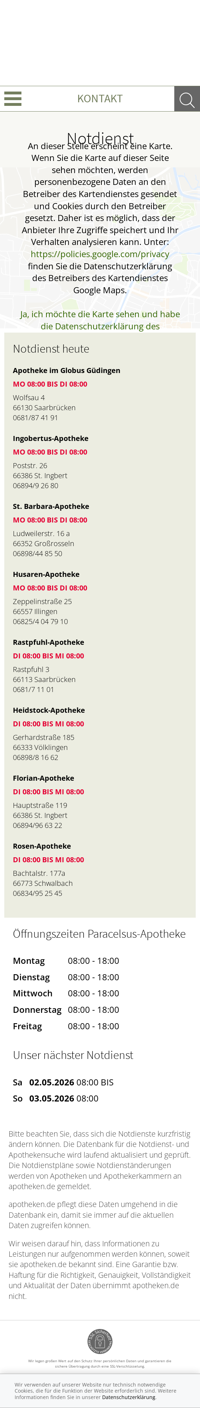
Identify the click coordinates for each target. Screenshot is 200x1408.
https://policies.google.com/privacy (100, 254)
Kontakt (100, 98)
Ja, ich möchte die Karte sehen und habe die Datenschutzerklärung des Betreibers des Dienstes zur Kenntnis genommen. (100, 332)
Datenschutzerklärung (128, 1397)
